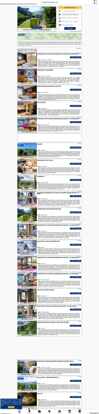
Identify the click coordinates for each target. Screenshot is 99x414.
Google (20, 399)
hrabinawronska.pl (49, 2)
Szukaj (70, 28)
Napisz (98, 413)
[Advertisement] (49, 348)
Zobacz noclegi (75, 57)
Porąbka (19, 55)
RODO (2, 405)
